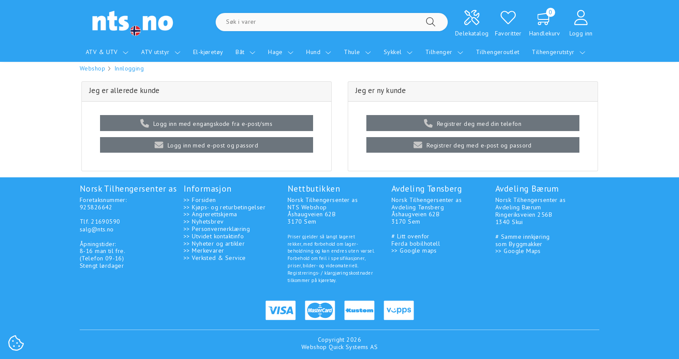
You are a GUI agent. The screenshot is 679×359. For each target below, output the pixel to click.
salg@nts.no (97, 229)
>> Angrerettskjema (210, 214)
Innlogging (129, 68)
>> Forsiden (200, 200)
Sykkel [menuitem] (398, 52)
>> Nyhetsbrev (203, 221)
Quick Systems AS (353, 347)
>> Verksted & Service (215, 258)
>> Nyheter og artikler (214, 243)
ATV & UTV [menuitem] (107, 52)
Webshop (92, 68)
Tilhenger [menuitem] (444, 52)
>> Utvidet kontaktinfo (214, 236)
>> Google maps (414, 250)
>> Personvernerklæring (217, 229)
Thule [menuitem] (357, 52)
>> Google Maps (518, 251)
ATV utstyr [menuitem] (161, 52)
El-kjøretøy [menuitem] (208, 52)
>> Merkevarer (204, 250)
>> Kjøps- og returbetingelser (224, 207)
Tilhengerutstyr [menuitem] (558, 52)
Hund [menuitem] (318, 52)
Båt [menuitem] (245, 52)
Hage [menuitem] (281, 52)
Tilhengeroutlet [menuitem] (497, 52)
